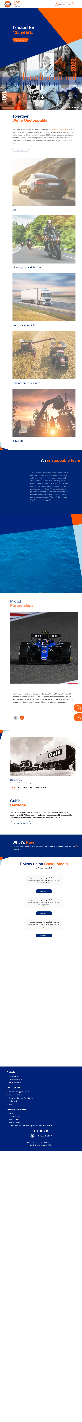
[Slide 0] (66, 107)
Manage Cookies (14, 1122)
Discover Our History (20, 823)
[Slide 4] (78, 107)
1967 (36, 787)
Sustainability (13, 1101)
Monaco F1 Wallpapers (17, 1095)
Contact (12, 1113)
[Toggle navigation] (76, 4)
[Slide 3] (75, 107)
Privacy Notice (14, 1116)
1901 (12, 788)
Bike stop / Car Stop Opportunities (21, 1098)
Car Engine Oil (13, 1076)
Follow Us (43, 891)
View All (44, 788)
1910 (18, 787)
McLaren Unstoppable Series (19, 1092)
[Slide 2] (72, 107)
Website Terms (14, 1119)
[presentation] (22, 717)
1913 (24, 787)
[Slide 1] (69, 107)
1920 (30, 787)
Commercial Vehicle (15, 1079)
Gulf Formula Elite (15, 1082)
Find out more (20, 40)
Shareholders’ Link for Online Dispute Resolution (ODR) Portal (30, 1126)
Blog (10, 1104)
